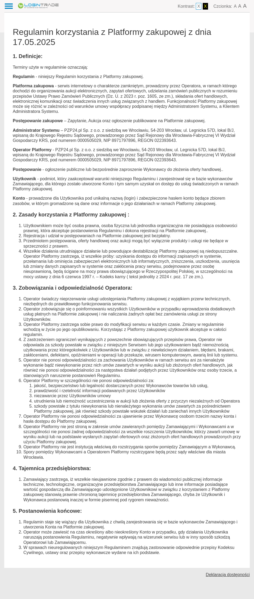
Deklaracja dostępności (228, 574)
